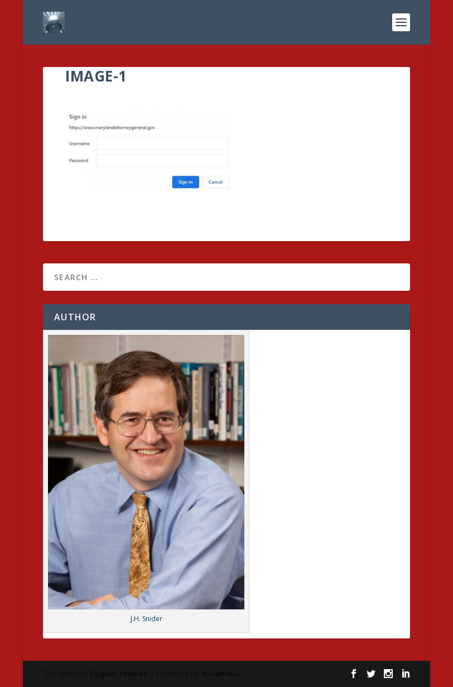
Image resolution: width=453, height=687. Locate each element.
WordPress (220, 674)
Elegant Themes (118, 674)
